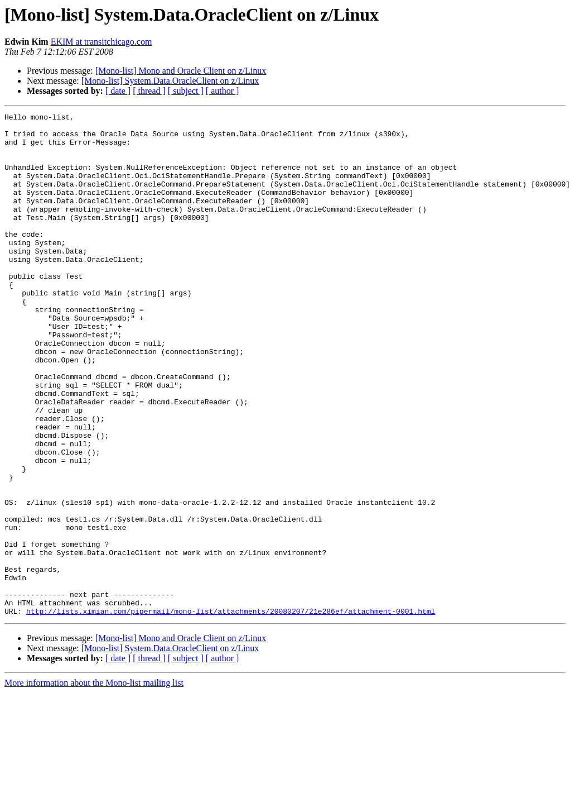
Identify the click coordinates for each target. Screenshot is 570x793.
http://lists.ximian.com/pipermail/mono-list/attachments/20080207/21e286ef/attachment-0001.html (230, 711)
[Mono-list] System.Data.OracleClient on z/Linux (170, 80)
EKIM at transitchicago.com (101, 41)
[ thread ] (149, 90)
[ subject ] (186, 90)
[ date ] (118, 90)
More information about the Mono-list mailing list (93, 783)
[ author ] (222, 90)
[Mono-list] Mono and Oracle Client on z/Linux (181, 70)
